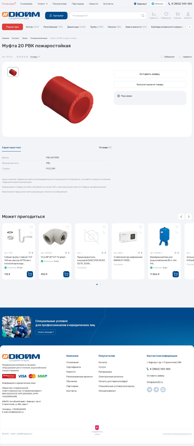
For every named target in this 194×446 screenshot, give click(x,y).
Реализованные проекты (79, 381)
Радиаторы (12, 26)
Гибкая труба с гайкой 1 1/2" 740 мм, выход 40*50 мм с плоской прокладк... (18, 261)
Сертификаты (73, 370)
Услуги (102, 370)
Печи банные (53, 26)
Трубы (97, 26)
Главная (5, 38)
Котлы (32, 26)
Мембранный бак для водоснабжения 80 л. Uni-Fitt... (163, 261)
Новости (93, 3)
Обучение (71, 386)
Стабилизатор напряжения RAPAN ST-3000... (128, 260)
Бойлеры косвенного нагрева (169, 26)
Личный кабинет (107, 397)
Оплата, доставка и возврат (113, 386)
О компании (26, 3)
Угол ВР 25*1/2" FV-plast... (54, 258)
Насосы (114, 26)
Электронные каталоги (111, 381)
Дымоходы (76, 26)
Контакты (108, 3)
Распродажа (8, 3)
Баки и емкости (136, 26)
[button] (190, 27)
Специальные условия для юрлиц (116, 391)
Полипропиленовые (41, 38)
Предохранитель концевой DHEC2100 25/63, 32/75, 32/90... (91, 261)
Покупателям (60, 3)
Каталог (16, 38)
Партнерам (78, 3)
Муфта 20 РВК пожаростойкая (67, 38)
